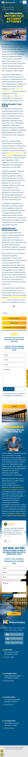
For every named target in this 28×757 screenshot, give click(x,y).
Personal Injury (14, 318)
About (15, 628)
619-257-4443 (9, 728)
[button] (25, 532)
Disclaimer (8, 395)
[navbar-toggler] (24, 2)
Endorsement (13, 630)
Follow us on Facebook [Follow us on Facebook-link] (14, 634)
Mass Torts (14, 323)
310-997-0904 (9, 681)
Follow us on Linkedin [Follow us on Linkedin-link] (14, 638)
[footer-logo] (14, 622)
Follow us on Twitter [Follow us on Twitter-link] (14, 643)
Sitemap (21, 749)
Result (19, 628)
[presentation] (14, 401)
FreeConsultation (27, 378)
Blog (23, 628)
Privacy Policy (18, 395)
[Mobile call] (2, 751)
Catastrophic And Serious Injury (14, 327)
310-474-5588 (9, 657)
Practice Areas (10, 7)
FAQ (6, 630)
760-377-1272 (9, 705)
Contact (20, 630)
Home (3, 7)
